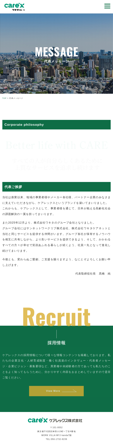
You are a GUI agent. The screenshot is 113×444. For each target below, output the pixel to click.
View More (53, 393)
